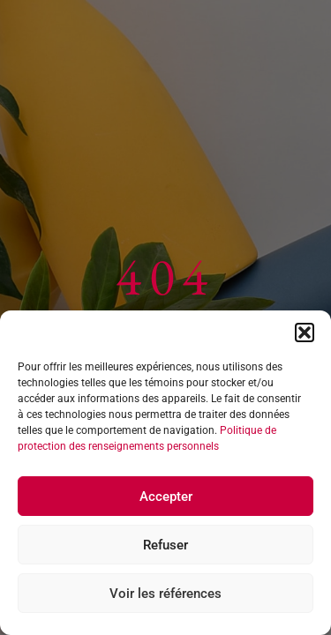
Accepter (165, 496)
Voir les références (165, 593)
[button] (304, 332)
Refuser (165, 545)
